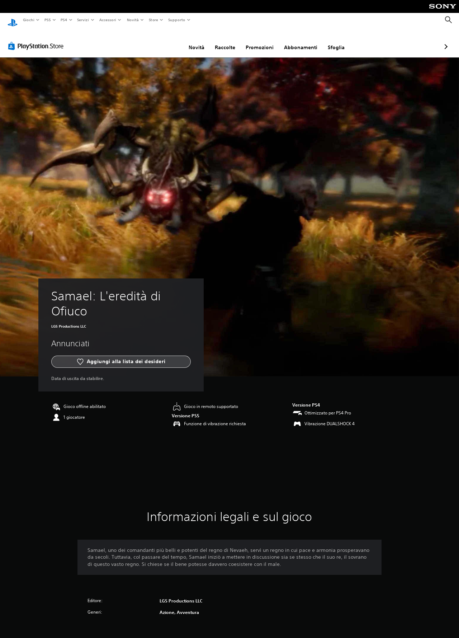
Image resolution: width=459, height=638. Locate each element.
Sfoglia (298, 40)
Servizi (83, 19)
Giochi (28, 19)
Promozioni (222, 40)
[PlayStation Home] (12, 20)
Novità (132, 19)
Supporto (176, 19)
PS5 (47, 19)
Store (153, 19)
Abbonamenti (262, 40)
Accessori (107, 19)
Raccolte (187, 40)
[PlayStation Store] (37, 39)
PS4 (64, 19)
